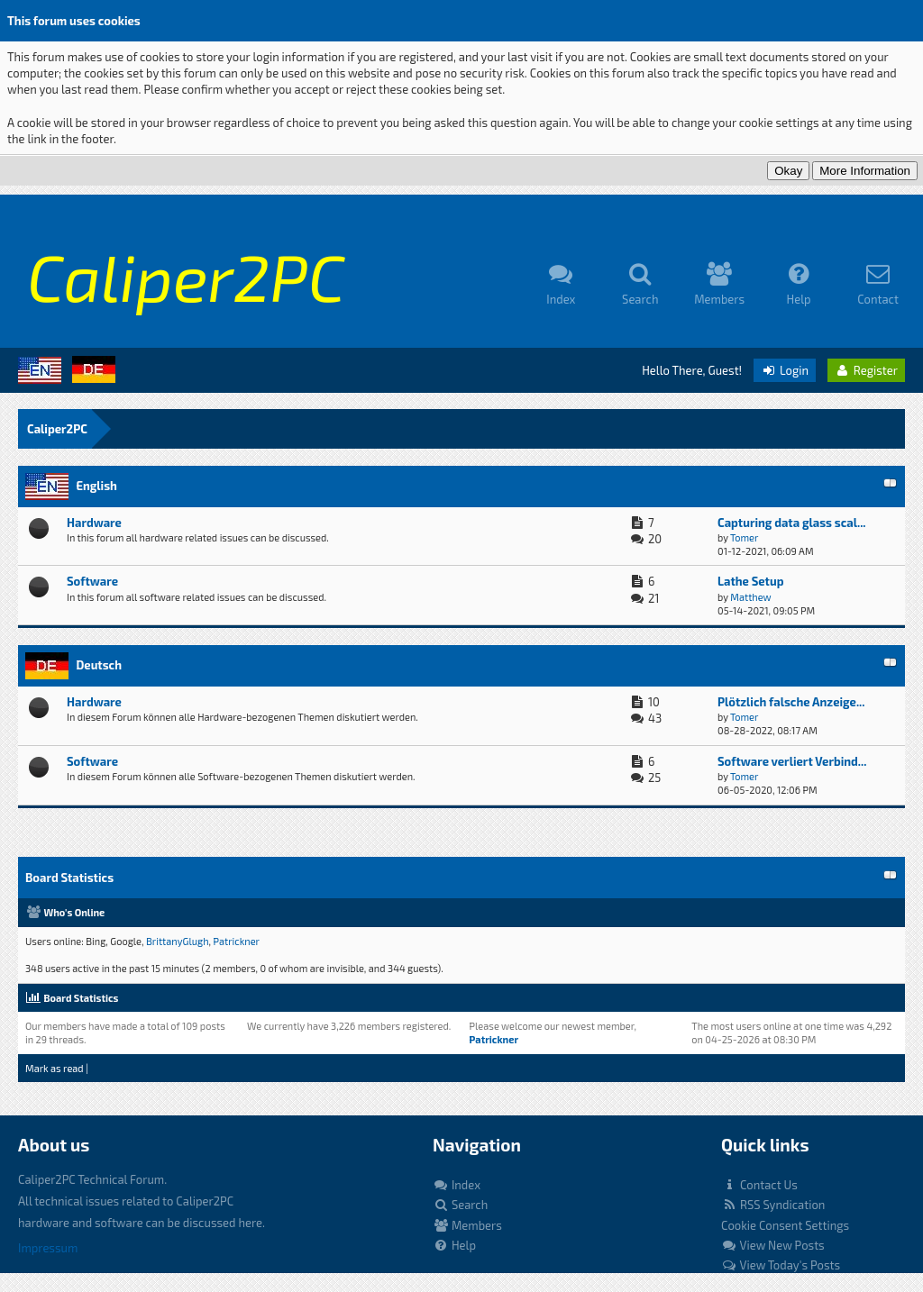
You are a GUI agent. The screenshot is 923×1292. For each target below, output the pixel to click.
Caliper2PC (57, 429)
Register (866, 370)
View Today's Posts (780, 1265)
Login (785, 370)
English (96, 485)
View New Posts (773, 1245)
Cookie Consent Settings (785, 1225)
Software (92, 581)
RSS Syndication (773, 1204)
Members (467, 1225)
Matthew (750, 597)
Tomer (744, 537)
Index (456, 1185)
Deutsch (99, 665)
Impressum (48, 1248)
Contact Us (759, 1185)
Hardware (94, 522)
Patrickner (237, 941)
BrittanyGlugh (177, 941)
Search (460, 1204)
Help (454, 1245)
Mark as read (54, 1068)
